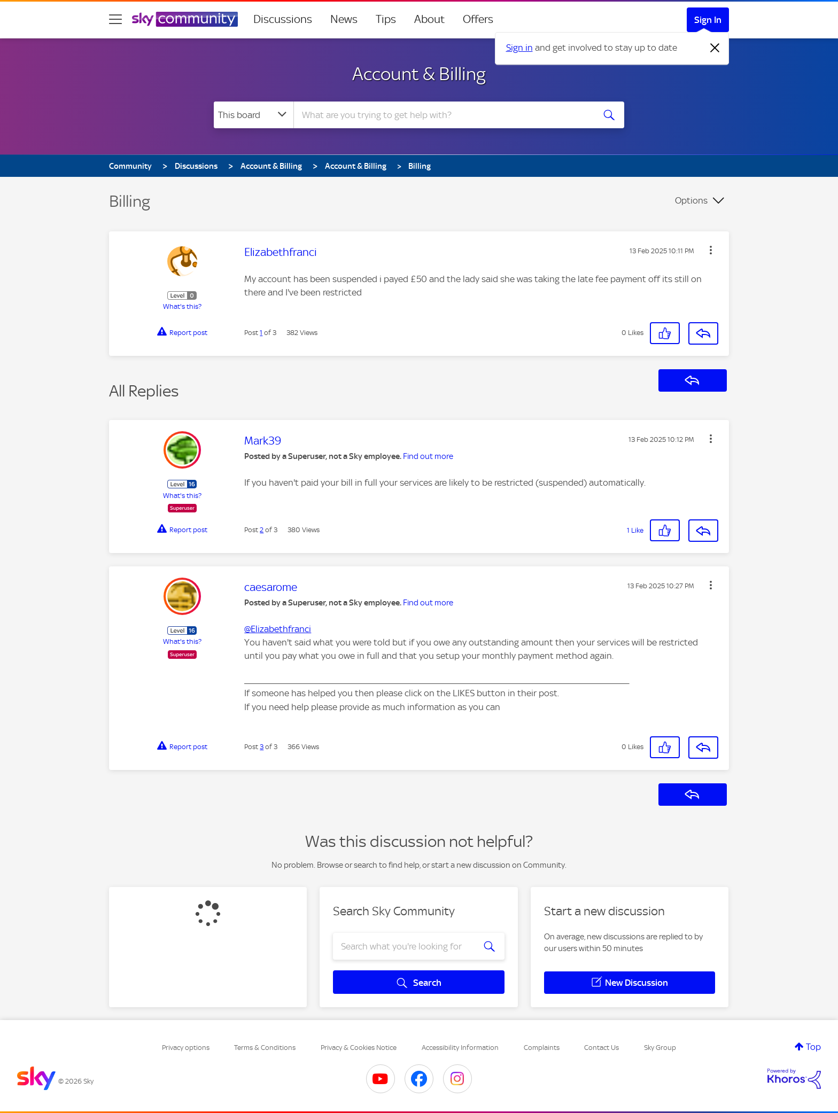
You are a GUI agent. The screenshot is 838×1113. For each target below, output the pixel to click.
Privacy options (186, 1048)
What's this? (182, 306)
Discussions (282, 19)
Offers (478, 19)
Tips (386, 19)
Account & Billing (419, 73)
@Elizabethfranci (277, 629)
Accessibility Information (460, 1048)
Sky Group (660, 1048)
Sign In (707, 19)
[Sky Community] (185, 19)
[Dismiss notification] (715, 48)
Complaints (542, 1048)
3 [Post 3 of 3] (261, 747)
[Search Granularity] (253, 115)
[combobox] (442, 115)
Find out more (428, 456)
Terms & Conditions (265, 1048)
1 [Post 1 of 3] (261, 333)
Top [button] (813, 1046)
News (344, 19)
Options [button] (691, 200)
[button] (710, 250)
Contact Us (601, 1048)
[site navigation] (115, 19)
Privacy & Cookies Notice (359, 1048)
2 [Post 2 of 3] (261, 530)
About (429, 19)
